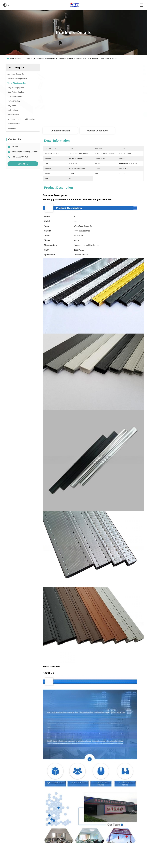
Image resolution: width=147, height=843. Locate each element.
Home (12, 58)
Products (20, 58)
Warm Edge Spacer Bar (35, 58)
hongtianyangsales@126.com (25, 152)
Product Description (97, 130)
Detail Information (60, 130)
